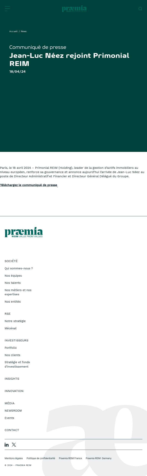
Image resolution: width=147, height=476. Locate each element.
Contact (12, 430)
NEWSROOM (13, 410)
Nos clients (12, 355)
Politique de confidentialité (41, 458)
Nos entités (13, 301)
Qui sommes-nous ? (19, 268)
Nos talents (13, 283)
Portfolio (11, 348)
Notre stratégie (15, 321)
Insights (12, 378)
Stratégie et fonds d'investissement (17, 364)
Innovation (14, 391)
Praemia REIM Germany (99, 458)
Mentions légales (14, 458)
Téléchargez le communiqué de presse (28, 185)
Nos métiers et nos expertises (18, 292)
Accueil (13, 31)
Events (9, 418)
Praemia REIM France (70, 458)
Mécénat (10, 328)
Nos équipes (13, 275)
